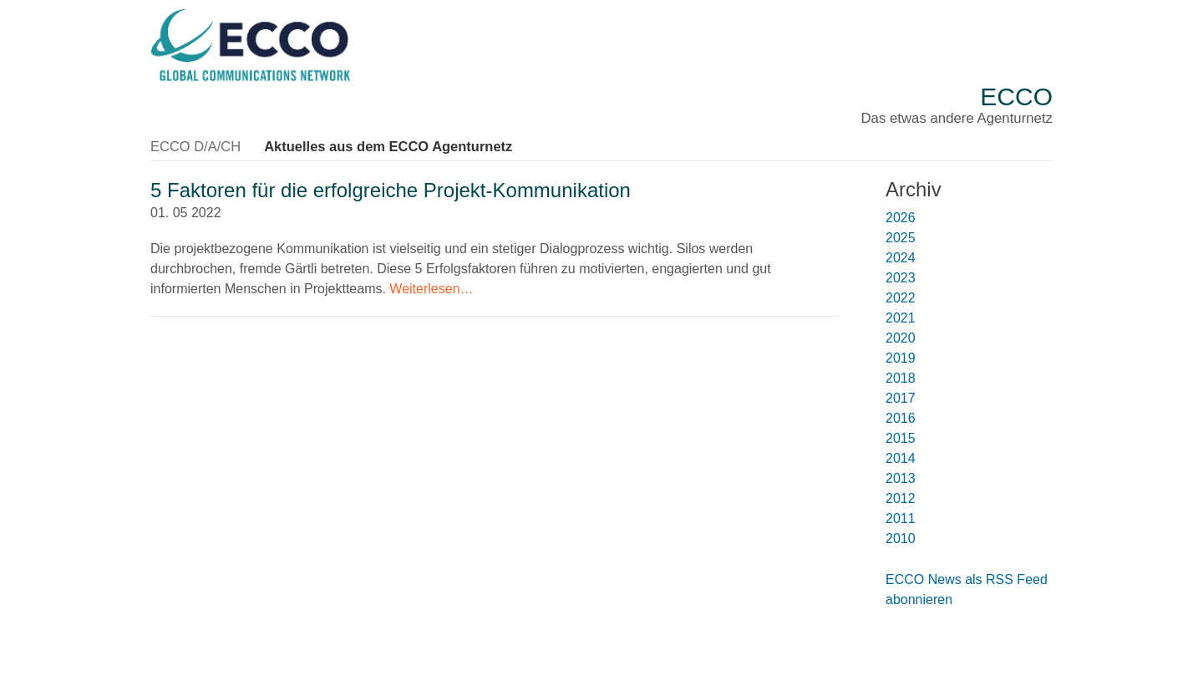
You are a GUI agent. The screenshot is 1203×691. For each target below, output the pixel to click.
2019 (901, 356)
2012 (901, 497)
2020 (901, 336)
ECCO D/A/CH (194, 145)
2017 (901, 396)
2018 (901, 376)
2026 (901, 216)
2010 (901, 537)
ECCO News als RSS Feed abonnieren (967, 588)
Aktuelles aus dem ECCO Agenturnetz (383, 145)
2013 (901, 477)
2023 (901, 276)
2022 (901, 296)
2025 (901, 236)
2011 (901, 517)
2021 (901, 316)
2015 (901, 436)
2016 (901, 416)
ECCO (1016, 96)
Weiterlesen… (431, 286)
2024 (901, 256)
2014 (901, 457)
